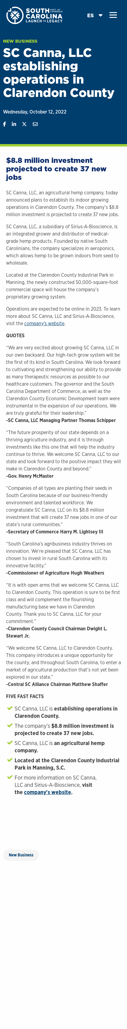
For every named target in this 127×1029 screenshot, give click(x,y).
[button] (113, 15)
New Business (20, 41)
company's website (44, 323)
